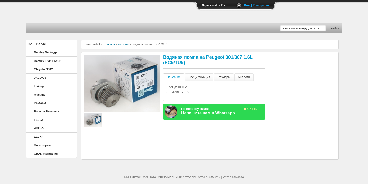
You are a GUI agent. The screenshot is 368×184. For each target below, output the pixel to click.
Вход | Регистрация (256, 5)
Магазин (105, 28)
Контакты (73, 28)
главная (110, 44)
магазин (123, 44)
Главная (41, 28)
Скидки (137, 28)
